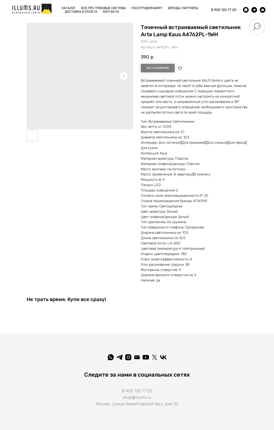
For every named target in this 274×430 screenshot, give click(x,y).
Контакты (111, 11)
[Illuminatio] (146, 357)
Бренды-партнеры (183, 8)
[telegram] (254, 10)
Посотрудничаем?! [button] (146, 8)
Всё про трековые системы (103, 8)
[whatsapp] (246, 10)
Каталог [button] (69, 8)
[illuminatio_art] (128, 357)
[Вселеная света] (163, 357)
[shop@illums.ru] (262, 10)
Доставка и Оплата (81, 11)
